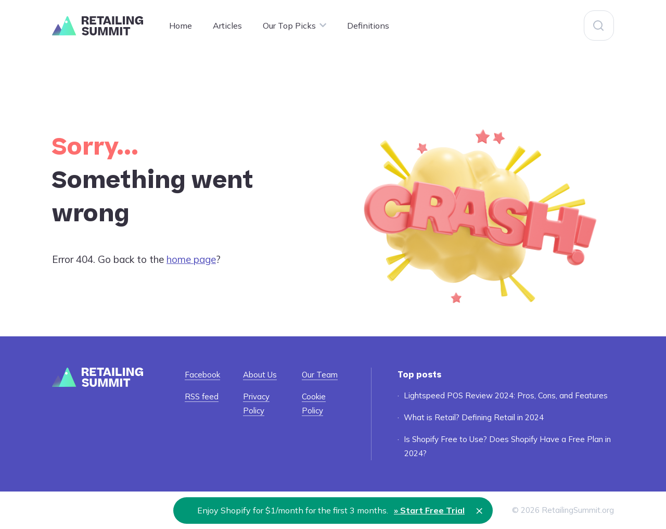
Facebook (202, 375)
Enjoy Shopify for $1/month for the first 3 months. (331, 510)
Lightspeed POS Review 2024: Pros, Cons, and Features (506, 395)
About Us (260, 375)
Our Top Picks (289, 25)
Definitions (368, 25)
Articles (227, 25)
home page (191, 259)
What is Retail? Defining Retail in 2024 (474, 417)
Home (180, 25)
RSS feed (202, 396)
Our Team (320, 375)
